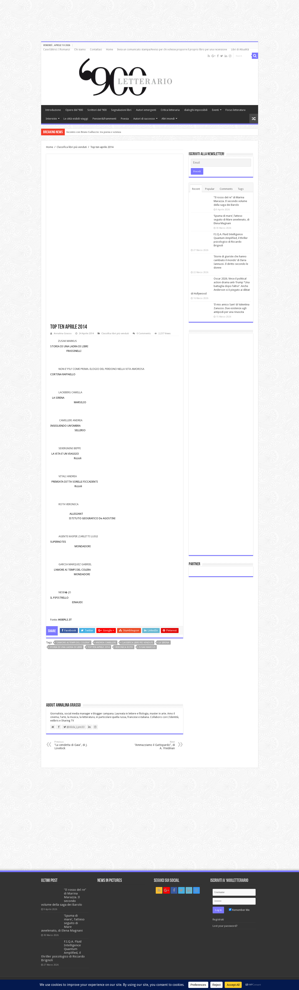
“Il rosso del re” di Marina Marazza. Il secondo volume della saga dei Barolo (230, 201)
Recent (196, 188)
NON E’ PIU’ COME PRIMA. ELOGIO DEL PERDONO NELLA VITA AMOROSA (101, 368)
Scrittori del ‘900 (97, 109)
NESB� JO (65, 592)
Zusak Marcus (146, 647)
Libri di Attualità (240, 49)
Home (109, 49)
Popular (209, 188)
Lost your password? (225, 925)
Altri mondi (168, 118)
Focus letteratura (235, 109)
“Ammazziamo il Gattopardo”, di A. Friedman (153, 745)
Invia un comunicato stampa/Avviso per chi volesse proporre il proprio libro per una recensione (172, 49)
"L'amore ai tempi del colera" (73, 642)
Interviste (51, 118)
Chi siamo (80, 49)
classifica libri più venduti (137, 642)
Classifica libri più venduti (72, 147)
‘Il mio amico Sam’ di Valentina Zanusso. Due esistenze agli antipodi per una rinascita (231, 308)
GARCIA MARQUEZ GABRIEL (75, 564)
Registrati (218, 919)
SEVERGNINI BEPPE (70, 448)
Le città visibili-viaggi (76, 118)
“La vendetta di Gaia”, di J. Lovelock (75, 745)
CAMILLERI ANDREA (70, 420)
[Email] (221, 163)
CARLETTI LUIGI (88, 536)
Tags (241, 188)
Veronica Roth (124, 647)
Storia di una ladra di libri (66, 647)
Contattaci (96, 49)
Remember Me (239, 909)
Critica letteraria (170, 109)
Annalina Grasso (63, 333)
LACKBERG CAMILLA (70, 392)
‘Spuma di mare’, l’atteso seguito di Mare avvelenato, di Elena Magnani (231, 219)
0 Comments (144, 333)
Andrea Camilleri (106, 642)
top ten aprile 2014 (99, 647)
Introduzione (53, 109)
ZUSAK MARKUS (67, 341)
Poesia (125, 118)
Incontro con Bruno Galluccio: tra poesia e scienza (93, 131)
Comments (226, 188)
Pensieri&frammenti (104, 118)
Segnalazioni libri (121, 109)
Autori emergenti (146, 109)
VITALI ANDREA (68, 476)
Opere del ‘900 (74, 109)
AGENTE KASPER (68, 536)
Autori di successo (144, 118)
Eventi (215, 109)
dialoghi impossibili (195, 109)
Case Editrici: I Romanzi (56, 49)
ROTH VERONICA (68, 504)
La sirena (163, 642)
